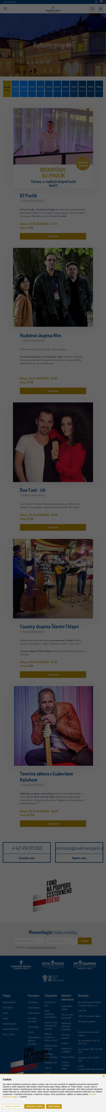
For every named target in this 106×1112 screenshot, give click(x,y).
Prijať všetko (54, 1106)
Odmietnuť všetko (34, 1106)
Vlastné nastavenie (13, 1106)
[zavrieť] (104, 1076)
